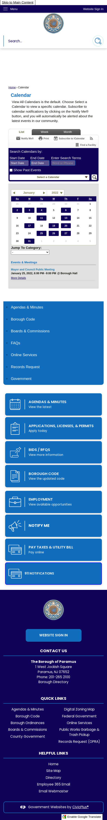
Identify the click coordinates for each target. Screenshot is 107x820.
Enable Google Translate (81, 817)
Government (21, 379)
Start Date (17, 158)
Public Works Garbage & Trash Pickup (79, 732)
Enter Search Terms (66, 158)
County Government (27, 736)
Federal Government (79, 716)
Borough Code (23, 319)
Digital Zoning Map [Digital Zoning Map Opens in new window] (79, 709)
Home (12, 87)
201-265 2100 (59, 677)
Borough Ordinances (27, 723)
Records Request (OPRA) (79, 741)
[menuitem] (53, 307)
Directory (53, 777)
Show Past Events (27, 170)
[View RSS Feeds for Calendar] (91, 138)
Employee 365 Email (53, 784)
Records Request (25, 367)
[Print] (43, 138)
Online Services (24, 355)
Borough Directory (53, 682)
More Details (18, 278)
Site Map (53, 770)
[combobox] (19, 163)
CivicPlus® (80, 807)
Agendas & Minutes (27, 709)
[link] (93, 9)
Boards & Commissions (27, 729)
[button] (98, 41)
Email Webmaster (53, 791)
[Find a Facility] (85, 144)
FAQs (15, 343)
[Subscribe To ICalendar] (69, 138)
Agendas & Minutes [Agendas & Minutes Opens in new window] (27, 307)
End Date (37, 158)
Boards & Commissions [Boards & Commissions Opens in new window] (30, 331)
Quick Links (53, 698)
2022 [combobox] (55, 192)
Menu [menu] (14, 9)
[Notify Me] (25, 138)
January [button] (29, 192)
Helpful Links (53, 753)
